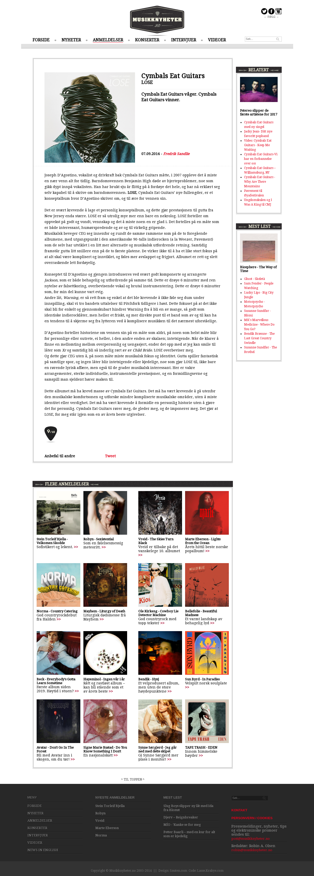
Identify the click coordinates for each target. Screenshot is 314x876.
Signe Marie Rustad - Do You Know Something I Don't (105, 749)
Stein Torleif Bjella (110, 806)
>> (76, 547)
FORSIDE (41, 40)
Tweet (110, 456)
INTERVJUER (183, 40)
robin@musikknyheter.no (251, 850)
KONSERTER (147, 40)
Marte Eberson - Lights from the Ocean (202, 541)
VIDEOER (217, 40)
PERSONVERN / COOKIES (252, 818)
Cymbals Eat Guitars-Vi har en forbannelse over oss (260, 159)
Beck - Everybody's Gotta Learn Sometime (56, 681)
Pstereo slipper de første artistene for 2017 (258, 112)
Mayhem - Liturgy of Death (104, 611)
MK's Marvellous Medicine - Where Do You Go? (259, 324)
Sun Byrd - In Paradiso (202, 679)
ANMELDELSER (108, 40)
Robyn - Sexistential (98, 539)
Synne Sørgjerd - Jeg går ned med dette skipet (157, 749)
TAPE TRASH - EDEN (201, 747)
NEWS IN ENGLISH (42, 850)
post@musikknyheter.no (250, 838)
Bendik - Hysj (148, 679)
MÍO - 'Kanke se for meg (182, 825)
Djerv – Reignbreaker (180, 817)
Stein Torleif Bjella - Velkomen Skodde (52, 541)
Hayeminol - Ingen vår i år (104, 679)
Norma (101, 835)
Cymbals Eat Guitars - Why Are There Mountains (259, 181)
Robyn (100, 813)
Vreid (99, 820)
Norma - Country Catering (57, 611)
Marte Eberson (107, 828)
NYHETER (71, 40)
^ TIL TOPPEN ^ (132, 779)
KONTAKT (239, 810)
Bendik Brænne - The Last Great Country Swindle (259, 338)
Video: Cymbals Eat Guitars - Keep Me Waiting (258, 145)
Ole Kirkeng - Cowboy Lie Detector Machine (158, 613)
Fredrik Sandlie (176, 154)
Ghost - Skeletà (254, 279)
